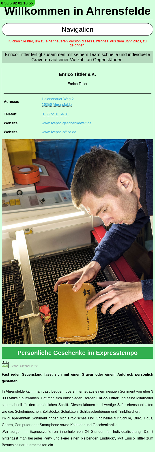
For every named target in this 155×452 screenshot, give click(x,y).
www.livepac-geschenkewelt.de (66, 123)
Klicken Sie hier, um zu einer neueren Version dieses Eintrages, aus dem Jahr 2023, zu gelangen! (77, 43)
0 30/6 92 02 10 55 (17, 3)
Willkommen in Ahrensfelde (77, 11)
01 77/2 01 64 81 (55, 114)
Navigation (77, 29)
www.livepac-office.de (59, 132)
